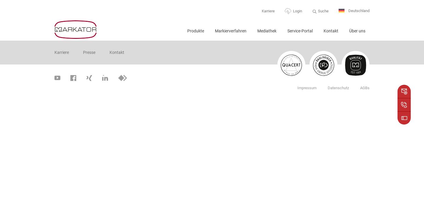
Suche (323, 11)
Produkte (195, 31)
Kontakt (331, 31)
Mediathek (266, 31)
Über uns (357, 31)
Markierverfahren (230, 31)
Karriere (268, 11)
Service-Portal (300, 31)
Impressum (307, 88)
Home (175, 33)
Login (297, 11)
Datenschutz (338, 88)
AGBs (365, 88)
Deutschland (354, 11)
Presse (89, 52)
